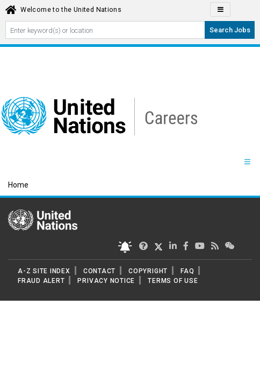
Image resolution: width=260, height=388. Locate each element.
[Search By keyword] (105, 30)
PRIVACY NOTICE (106, 281)
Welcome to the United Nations (70, 9)
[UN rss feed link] (215, 246)
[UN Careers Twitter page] (143, 246)
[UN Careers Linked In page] (173, 246)
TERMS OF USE (173, 281)
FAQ (187, 271)
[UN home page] (42, 219)
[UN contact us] (230, 246)
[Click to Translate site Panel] (220, 9)
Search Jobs (230, 30)
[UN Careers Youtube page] (200, 246)
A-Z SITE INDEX (44, 271)
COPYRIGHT (148, 271)
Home (18, 185)
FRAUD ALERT (41, 281)
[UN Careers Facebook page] (186, 246)
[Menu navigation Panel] (247, 162)
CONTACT (99, 271)
